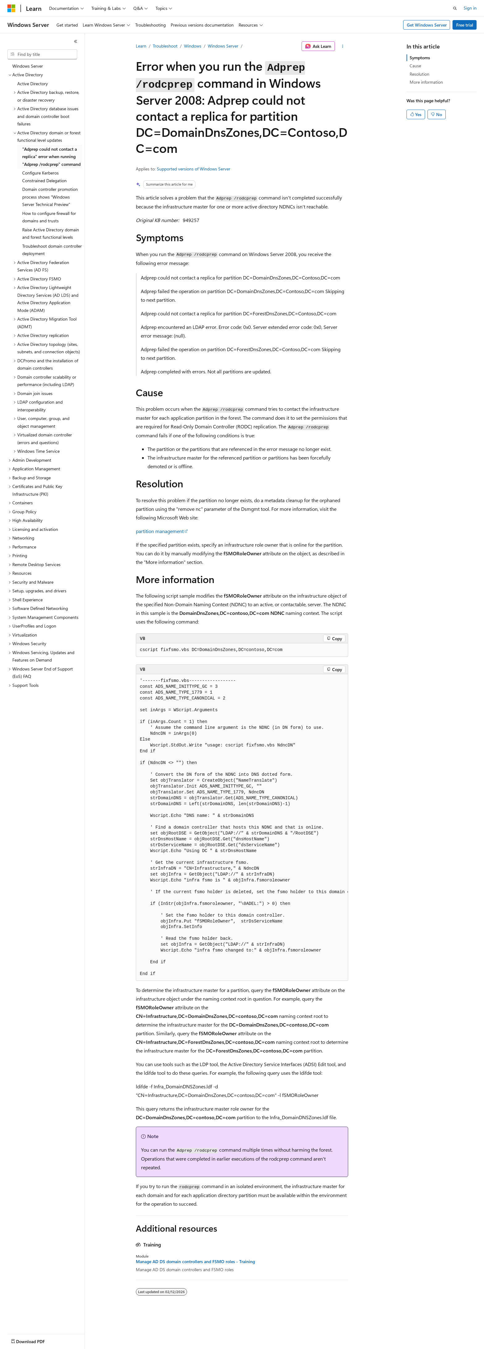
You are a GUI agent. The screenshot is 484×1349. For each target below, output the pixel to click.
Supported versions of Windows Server (193, 169)
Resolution (419, 74)
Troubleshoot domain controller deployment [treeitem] (52, 250)
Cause (415, 66)
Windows (192, 46)
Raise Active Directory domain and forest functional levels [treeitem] (50, 233)
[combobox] (42, 54)
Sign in (470, 8)
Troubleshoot (165, 46)
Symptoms (420, 58)
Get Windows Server (427, 25)
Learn (141, 46)
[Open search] (455, 8)
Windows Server (223, 46)
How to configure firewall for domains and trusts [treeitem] (49, 217)
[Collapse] (75, 41)
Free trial (464, 25)
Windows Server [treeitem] (27, 66)
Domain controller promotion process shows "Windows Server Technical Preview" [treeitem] (50, 196)
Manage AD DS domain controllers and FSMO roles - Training (195, 1261)
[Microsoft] (11, 8)
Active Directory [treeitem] (32, 83)
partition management (160, 531)
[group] (242, 827)
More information (426, 82)
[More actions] (342, 46)
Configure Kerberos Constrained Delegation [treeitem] (44, 176)
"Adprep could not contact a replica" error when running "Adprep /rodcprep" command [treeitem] (51, 156)
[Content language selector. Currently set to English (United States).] (35, 1340)
